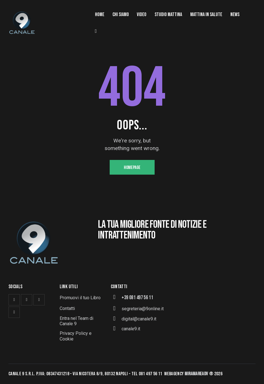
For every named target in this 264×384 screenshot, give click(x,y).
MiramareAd (195, 374)
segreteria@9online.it (143, 308)
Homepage (132, 167)
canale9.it (131, 328)
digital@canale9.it (139, 319)
